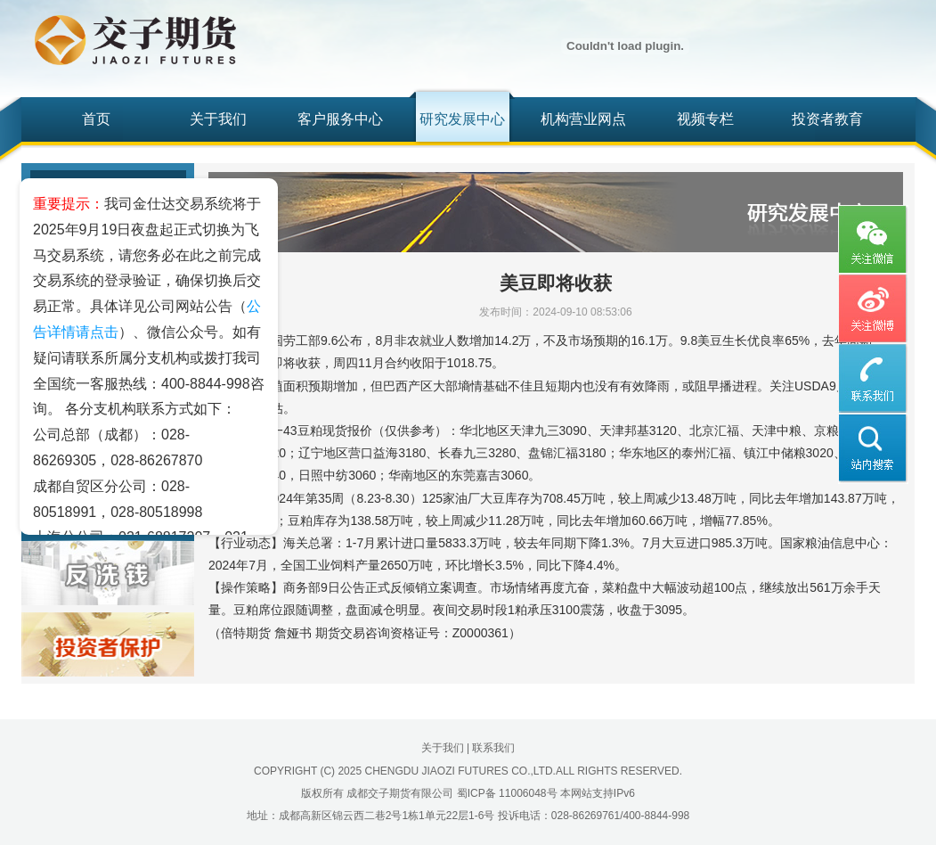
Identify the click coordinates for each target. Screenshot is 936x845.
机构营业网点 (583, 119)
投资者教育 (827, 119)
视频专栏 (705, 119)
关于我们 (218, 119)
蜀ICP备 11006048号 (507, 793)
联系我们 (493, 748)
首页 (96, 119)
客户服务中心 (340, 119)
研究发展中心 (462, 119)
